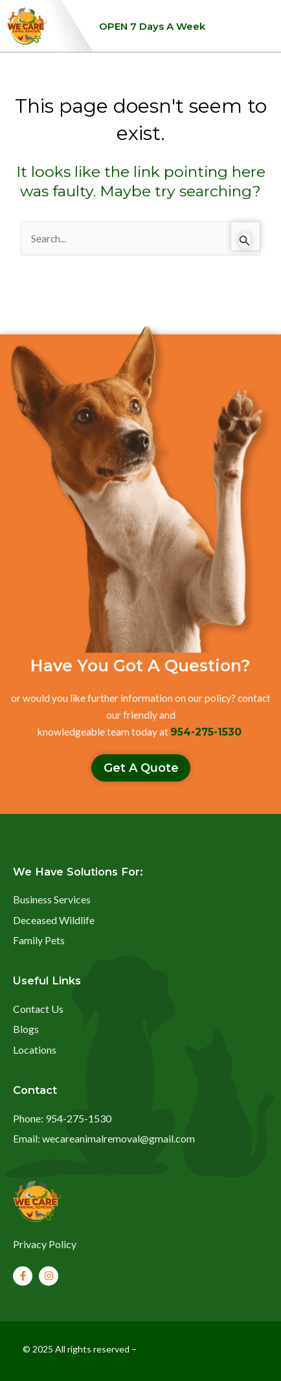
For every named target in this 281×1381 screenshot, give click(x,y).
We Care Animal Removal (198, 1349)
